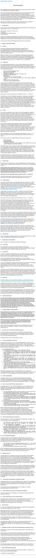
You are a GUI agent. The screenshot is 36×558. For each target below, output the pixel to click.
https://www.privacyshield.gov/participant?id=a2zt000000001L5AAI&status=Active (11, 188)
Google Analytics (4, 180)
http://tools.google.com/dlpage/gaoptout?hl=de (14, 223)
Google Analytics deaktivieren (6, 1)
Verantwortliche (4, 25)
